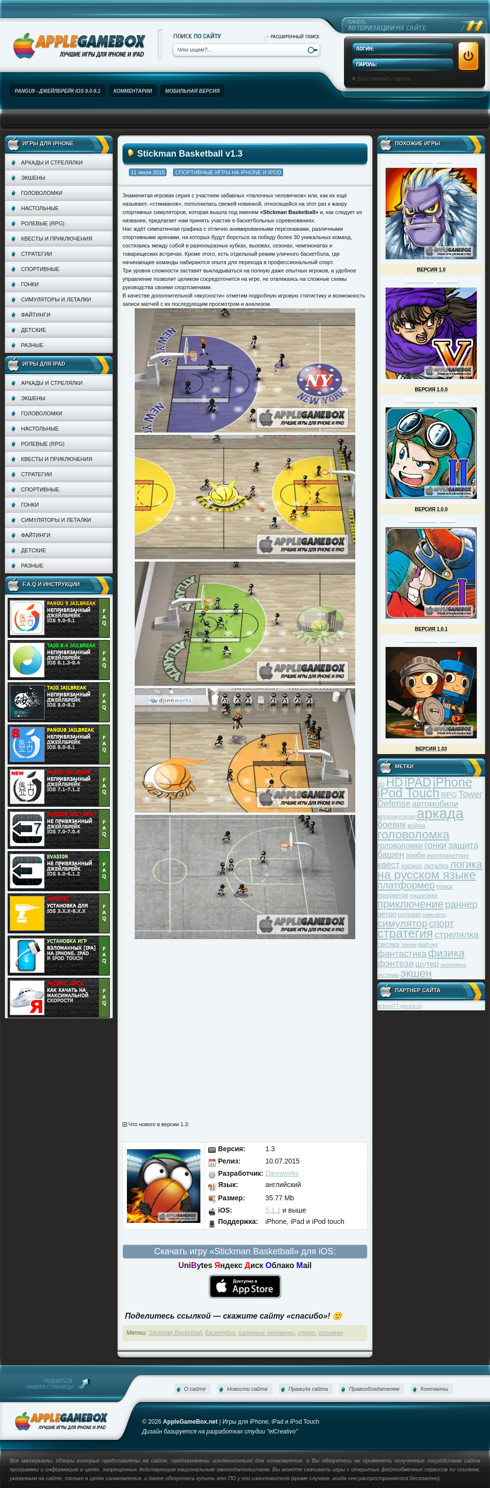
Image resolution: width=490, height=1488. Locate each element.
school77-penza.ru (399, 1006)
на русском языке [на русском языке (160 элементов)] (426, 874)
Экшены (33, 178)
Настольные (40, 208)
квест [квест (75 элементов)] (388, 865)
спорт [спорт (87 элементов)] (441, 923)
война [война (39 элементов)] (416, 825)
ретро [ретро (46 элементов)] (386, 914)
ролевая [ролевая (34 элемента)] (409, 914)
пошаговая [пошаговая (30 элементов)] (423, 895)
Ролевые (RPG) (43, 223)
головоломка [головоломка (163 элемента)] (413, 834)
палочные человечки (266, 1332)
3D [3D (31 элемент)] (381, 784)
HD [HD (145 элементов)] (394, 782)
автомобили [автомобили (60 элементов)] (435, 804)
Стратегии (36, 254)
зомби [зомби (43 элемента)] (415, 855)
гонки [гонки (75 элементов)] (435, 845)
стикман (330, 1332)
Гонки (30, 284)
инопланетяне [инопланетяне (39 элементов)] (448, 855)
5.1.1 (273, 1210)
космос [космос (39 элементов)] (411, 865)
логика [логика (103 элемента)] (466, 864)
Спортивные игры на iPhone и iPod (228, 172)
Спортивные (40, 269)
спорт (306, 1332)
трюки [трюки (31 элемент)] (408, 944)
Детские (33, 330)
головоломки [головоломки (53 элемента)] (400, 845)
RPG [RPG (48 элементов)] (449, 794)
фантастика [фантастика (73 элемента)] (401, 953)
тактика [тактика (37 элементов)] (388, 944)
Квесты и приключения (56, 239)
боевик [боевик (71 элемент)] (391, 825)
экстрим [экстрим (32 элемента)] (388, 975)
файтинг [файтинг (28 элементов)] (428, 944)
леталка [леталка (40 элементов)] (436, 865)
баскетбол (220, 1332)
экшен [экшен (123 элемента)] (416, 973)
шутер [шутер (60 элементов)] (427, 964)
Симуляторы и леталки (56, 299)
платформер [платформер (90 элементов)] (406, 885)
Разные (32, 345)
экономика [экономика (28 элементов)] (453, 965)
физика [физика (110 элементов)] (446, 953)
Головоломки (41, 193)
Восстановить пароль (384, 78)
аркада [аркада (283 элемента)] (440, 813)
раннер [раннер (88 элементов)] (461, 904)
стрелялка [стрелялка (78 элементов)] (457, 934)
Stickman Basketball (175, 1332)
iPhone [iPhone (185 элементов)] (452, 782)
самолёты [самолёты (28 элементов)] (434, 915)
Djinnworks (282, 1173)
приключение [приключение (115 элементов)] (410, 904)
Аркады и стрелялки (52, 162)
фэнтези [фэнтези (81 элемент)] (395, 963)
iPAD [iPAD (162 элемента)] (417, 782)
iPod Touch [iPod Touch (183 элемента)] (408, 793)
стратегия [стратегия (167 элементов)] (405, 933)
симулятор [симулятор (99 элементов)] (402, 923)
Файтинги (35, 315)
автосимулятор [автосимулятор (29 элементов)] (396, 816)
